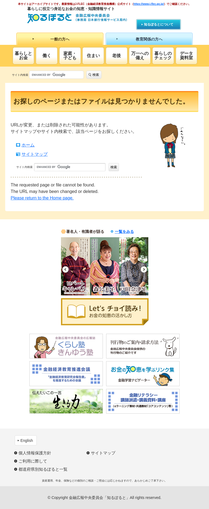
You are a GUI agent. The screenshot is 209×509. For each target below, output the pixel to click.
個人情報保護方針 (35, 453)
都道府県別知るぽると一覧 (43, 469)
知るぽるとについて (158, 24)
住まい (93, 55)
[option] (75, 266)
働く (46, 55)
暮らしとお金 (23, 55)
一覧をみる (124, 231)
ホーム (28, 145)
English (26, 440)
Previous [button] (65, 269)
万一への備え (140, 55)
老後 (116, 55)
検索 (96, 75)
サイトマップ (34, 154)
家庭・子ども (69, 55)
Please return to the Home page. (42, 198)
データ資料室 (186, 55)
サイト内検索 (20, 74)
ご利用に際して (33, 461)
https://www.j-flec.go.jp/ (149, 3)
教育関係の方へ (149, 39)
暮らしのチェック (163, 55)
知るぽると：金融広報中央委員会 (77, 18)
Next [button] (144, 269)
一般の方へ (59, 39)
